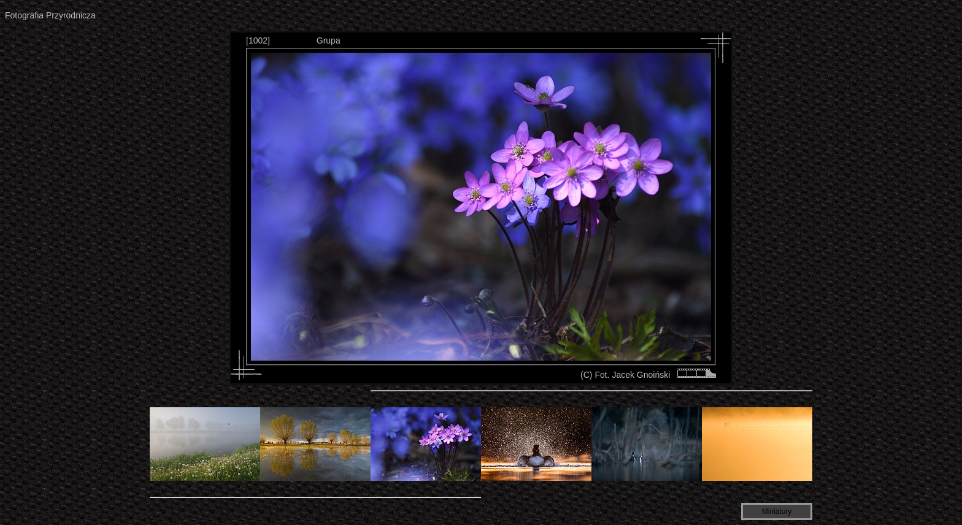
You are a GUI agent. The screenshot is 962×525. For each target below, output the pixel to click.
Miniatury (777, 511)
